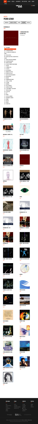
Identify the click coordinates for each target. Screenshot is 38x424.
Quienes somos (24, 409)
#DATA (29, 1)
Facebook (23, 406)
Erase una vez (16, 408)
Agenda (33, 1)
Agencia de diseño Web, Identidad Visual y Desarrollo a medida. (19, 421)
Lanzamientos (18, 1)
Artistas (8, 1)
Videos (19, 22)
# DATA (15, 404)
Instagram (24, 405)
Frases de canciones (17, 406)
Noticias (13, 1)
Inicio (5, 1)
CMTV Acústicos (24, 1)
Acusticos (15, 405)
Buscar (33, 5)
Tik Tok (24, 408)
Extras (5, 3)
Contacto (23, 410)
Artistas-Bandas (8, 405)
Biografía (6, 22)
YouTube (23, 404)
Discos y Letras (13, 22)
